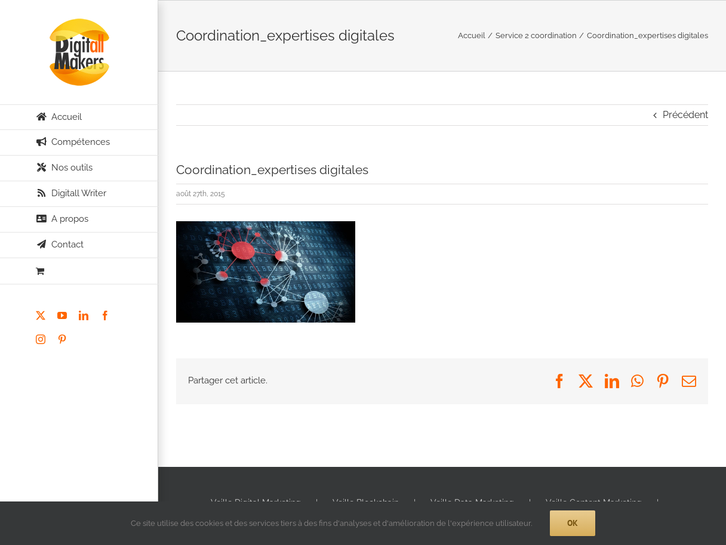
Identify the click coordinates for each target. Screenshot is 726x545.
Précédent (685, 114)
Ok (572, 523)
